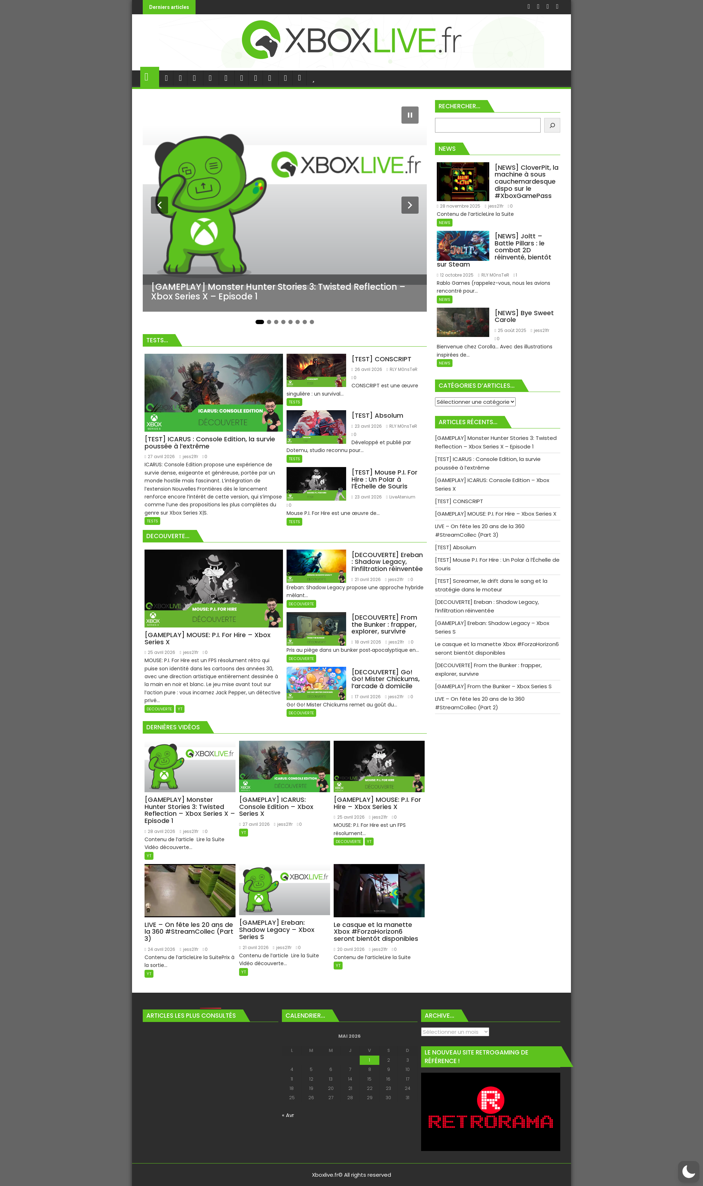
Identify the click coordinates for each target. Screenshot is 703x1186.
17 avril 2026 (366, 697)
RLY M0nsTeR (402, 369)
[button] (688, 1171)
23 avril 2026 (367, 426)
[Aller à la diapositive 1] (260, 322)
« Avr (288, 1115)
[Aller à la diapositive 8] (312, 322)
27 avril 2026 (160, 456)
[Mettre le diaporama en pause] (410, 115)
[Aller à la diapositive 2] (269, 322)
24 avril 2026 (160, 949)
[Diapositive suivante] (410, 205)
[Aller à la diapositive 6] (297, 322)
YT (180, 709)
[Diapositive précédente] (159, 205)
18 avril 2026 (366, 642)
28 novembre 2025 (458, 206)
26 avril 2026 (367, 369)
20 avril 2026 (349, 949)
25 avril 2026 (160, 652)
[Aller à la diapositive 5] (290, 322)
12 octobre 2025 (455, 275)
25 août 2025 (510, 330)
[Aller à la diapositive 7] (305, 322)
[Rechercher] (552, 125)
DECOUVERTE (159, 709)
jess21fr (188, 456)
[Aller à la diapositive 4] (283, 322)
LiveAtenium (400, 497)
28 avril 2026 (160, 831)
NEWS (444, 222)
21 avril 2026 (366, 579)
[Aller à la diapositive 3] (276, 322)
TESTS (152, 521)
